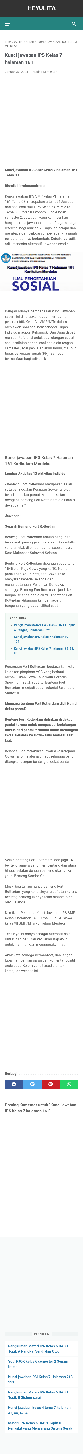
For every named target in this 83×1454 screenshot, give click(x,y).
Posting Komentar (44, 71)
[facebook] (14, 1084)
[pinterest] (51, 1084)
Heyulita (41, 8)
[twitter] (32, 1084)
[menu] (7, 24)
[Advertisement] (41, 121)
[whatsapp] (69, 1084)
